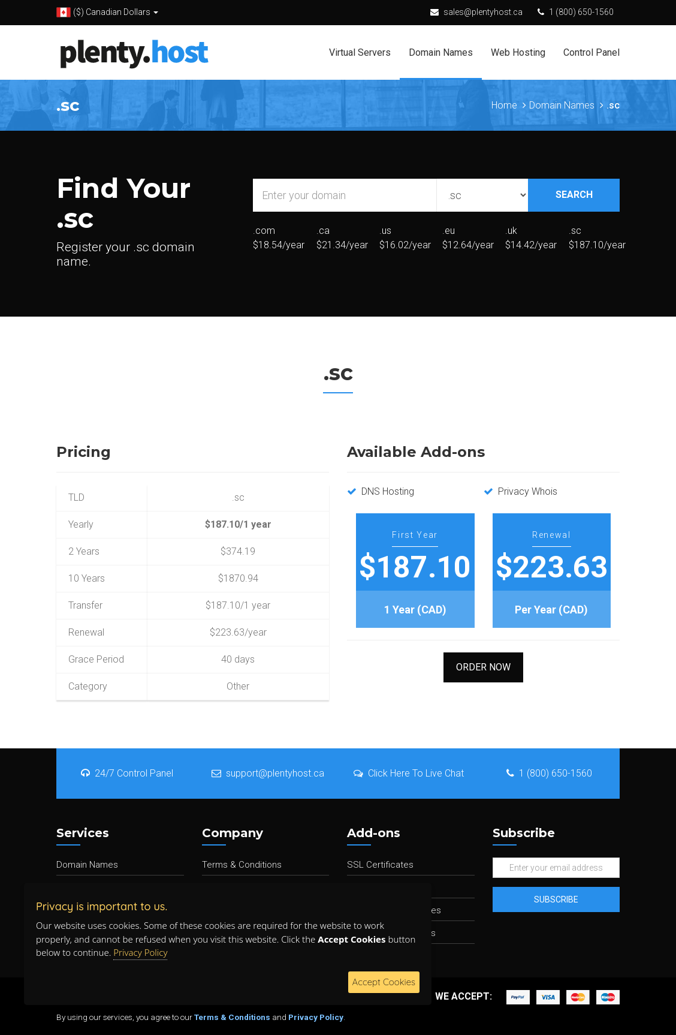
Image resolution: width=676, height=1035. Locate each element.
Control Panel (591, 52)
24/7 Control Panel (127, 773)
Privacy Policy (315, 1017)
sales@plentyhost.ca (483, 12)
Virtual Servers (360, 52)
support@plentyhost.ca (268, 773)
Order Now (483, 667)
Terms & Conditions (242, 864)
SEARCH (574, 194)
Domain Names (441, 52)
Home (504, 105)
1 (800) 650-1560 (581, 12)
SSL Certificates (380, 864)
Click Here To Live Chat (409, 773)
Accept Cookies (383, 982)
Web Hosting (518, 52)
